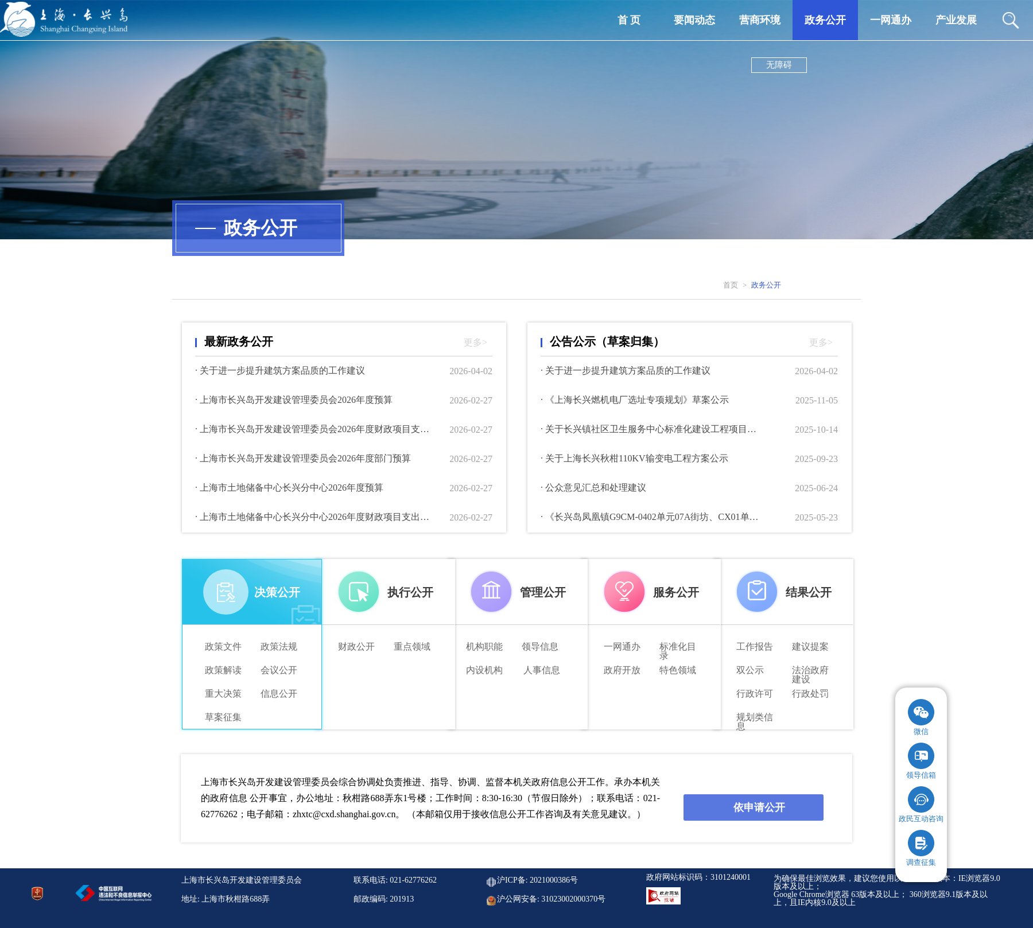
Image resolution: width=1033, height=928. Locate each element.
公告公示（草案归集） (607, 341)
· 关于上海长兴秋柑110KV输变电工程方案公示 (634, 458)
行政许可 (754, 693)
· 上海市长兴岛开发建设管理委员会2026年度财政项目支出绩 (315, 429)
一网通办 (622, 646)
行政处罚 (810, 693)
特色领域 (677, 670)
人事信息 (541, 670)
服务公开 (676, 592)
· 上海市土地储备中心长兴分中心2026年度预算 (289, 487)
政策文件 (223, 646)
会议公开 (279, 670)
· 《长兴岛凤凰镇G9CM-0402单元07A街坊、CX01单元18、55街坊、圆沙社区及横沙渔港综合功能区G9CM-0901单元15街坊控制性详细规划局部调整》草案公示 (652, 517)
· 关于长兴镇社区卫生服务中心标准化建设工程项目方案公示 (652, 429)
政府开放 (622, 670)
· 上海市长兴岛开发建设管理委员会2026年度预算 (294, 400)
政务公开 (766, 285)
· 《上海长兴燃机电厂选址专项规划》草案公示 (635, 400)
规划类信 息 (754, 718)
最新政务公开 (238, 341)
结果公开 (809, 592)
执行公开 (410, 592)
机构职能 (484, 646)
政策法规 (279, 646)
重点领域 (412, 646)
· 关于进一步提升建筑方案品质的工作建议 (280, 370)
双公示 (750, 670)
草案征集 (223, 717)
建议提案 (810, 646)
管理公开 (543, 592)
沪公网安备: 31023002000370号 (551, 899)
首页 (730, 285)
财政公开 (356, 646)
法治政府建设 (810, 670)
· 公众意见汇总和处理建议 (593, 487)
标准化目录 (677, 647)
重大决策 (223, 693)
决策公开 (277, 592)
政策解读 (223, 670)
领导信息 (540, 646)
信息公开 (279, 693)
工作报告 (754, 646)
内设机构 (484, 670)
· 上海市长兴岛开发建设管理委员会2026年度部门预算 (303, 458)
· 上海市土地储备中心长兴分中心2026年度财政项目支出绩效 (315, 517)
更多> (475, 342)
